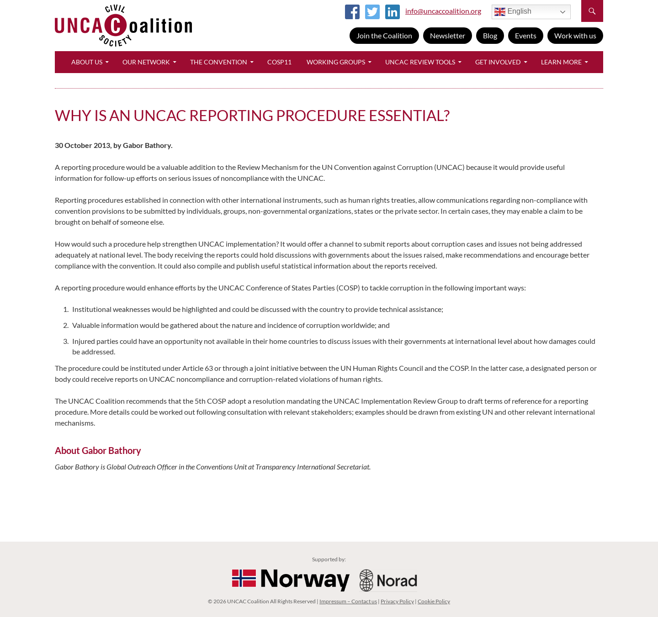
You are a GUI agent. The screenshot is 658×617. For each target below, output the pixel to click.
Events (525, 35)
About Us (86, 62)
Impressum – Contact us (348, 601)
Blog (490, 35)
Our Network (146, 62)
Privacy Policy (397, 601)
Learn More (561, 62)
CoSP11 (279, 62)
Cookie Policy (434, 601)
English (512, 11)
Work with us (575, 35)
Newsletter (447, 35)
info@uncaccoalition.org (443, 10)
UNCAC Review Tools (420, 62)
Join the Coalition (384, 35)
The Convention (218, 62)
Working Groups (336, 62)
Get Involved (498, 62)
